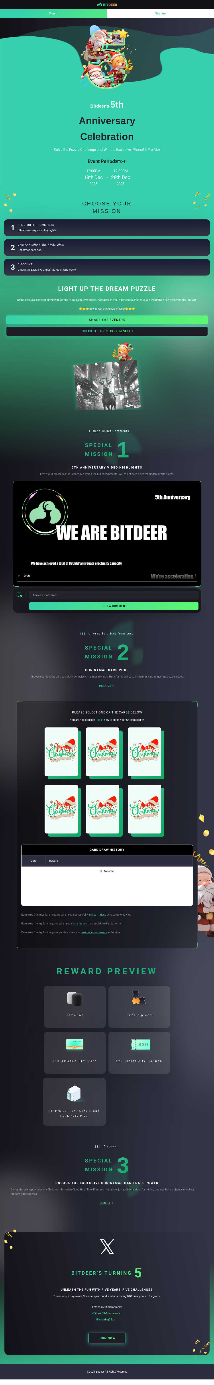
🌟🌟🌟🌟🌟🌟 (107, 308)
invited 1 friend (97, 914)
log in (100, 719)
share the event (80, 923)
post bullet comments (94, 932)
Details (107, 685)
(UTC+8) (121, 161)
